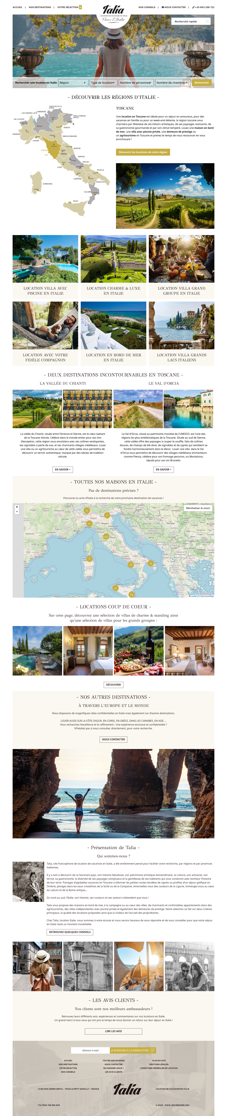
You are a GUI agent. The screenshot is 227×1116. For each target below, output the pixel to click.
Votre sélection (69, 7)
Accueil (17, 7)
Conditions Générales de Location (159, 1068)
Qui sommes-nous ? (113, 1068)
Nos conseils (147, 7)
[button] (151, 563)
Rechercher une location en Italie (36, 82)
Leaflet (193, 596)
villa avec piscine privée (145, 131)
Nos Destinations (40, 7)
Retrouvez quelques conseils (70, 932)
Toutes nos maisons (114, 1060)
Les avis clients (113, 1072)
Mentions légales (159, 1064)
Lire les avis (113, 1031)
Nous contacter (113, 739)
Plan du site (159, 1060)
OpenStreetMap (207, 596)
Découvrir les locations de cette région (143, 152)
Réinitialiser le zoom (198, 508)
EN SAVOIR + (62, 469)
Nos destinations (68, 1064)
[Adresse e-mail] (90, 1050)
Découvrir (113, 684)
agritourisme (128, 135)
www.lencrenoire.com (177, 1105)
